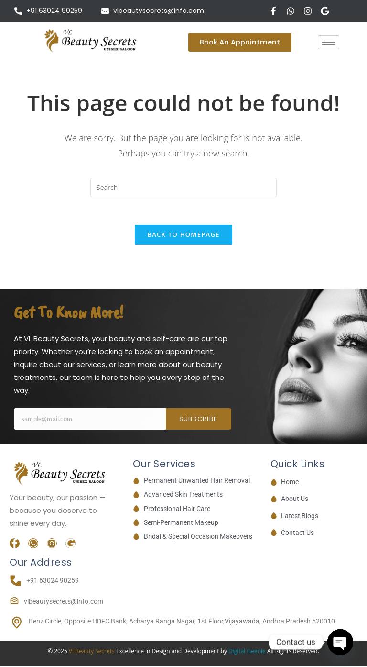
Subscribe (198, 420)
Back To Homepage (183, 236)
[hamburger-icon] (328, 42)
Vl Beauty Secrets (92, 652)
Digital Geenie (247, 652)
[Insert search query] (183, 187)
